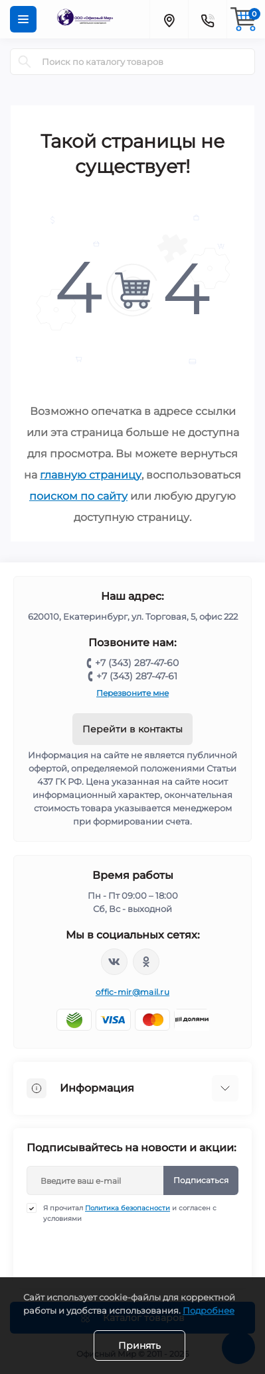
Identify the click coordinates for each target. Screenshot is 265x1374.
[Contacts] (207, 19)
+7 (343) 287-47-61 (136, 676)
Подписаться (200, 1180)
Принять (139, 1345)
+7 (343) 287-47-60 (137, 663)
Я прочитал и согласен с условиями (130, 1213)
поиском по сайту (78, 496)
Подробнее (208, 1310)
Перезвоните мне (132, 693)
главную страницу (90, 475)
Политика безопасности (127, 1208)
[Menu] (23, 19)
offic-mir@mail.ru (132, 992)
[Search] (24, 61)
